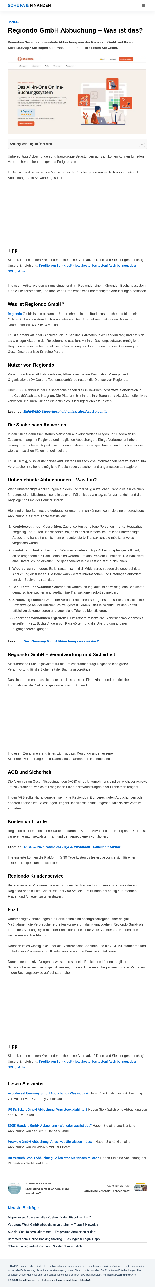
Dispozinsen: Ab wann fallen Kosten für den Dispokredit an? (49, 1217)
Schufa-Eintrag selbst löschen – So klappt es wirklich (45, 1246)
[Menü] (143, 5)
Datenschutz (48, 1280)
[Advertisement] (77, 211)
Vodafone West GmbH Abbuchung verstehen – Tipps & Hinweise (53, 1224)
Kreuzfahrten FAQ (81, 1280)
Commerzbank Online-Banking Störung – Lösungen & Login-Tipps (54, 1239)
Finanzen (13, 21)
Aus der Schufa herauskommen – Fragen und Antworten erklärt (52, 1232)
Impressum (64, 1280)
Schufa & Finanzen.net (28, 1280)
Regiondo (15, 314)
